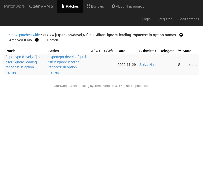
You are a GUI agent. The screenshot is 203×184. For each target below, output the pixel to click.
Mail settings (189, 19)
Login (146, 19)
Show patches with (24, 35)
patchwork (60, 86)
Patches (70, 6)
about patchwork (138, 86)
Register (165, 19)
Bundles (95, 6)
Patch (10, 51)
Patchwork (14, 6)
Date (121, 51)
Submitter (147, 51)
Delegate (167, 51)
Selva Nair (147, 65)
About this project (128, 6)
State (187, 51)
